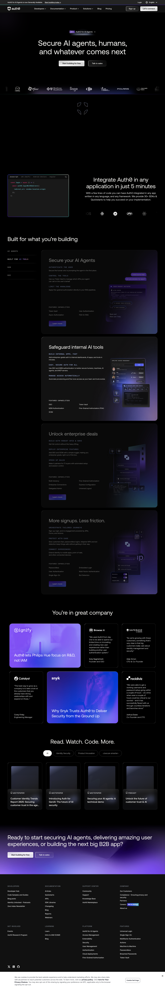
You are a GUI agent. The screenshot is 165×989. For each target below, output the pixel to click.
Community (87, 891)
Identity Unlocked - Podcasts (19, 903)
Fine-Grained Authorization (93, 958)
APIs (47, 899)
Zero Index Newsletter (16, 906)
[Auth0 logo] (14, 8)
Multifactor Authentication (130, 939)
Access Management (91, 935)
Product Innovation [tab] (86, 753)
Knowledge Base (89, 899)
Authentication (88, 950)
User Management (90, 946)
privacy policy (87, 980)
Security (86, 943)
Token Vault (124, 958)
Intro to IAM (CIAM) (52, 935)
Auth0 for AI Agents (90, 931)
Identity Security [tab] (63, 753)
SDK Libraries (50, 903)
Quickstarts (49, 895)
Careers (129, 904)
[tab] (23, 252)
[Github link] (18, 966)
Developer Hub (13, 891)
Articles (48, 891)
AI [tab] (47, 753)
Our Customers (126, 891)
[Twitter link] (9, 966)
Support (86, 895)
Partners (123, 901)
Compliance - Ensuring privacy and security (133, 896)
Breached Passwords (128, 954)
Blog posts (12, 899)
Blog (47, 910)
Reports (48, 914)
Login (140, 2)
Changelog (49, 906)
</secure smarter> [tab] (110, 753)
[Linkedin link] (13, 966)
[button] (132, 8)
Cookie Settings (133, 980)
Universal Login (126, 931)
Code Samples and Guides (18, 895)
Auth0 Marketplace (90, 903)
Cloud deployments (90, 954)
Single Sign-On (126, 935)
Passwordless (125, 950)
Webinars (48, 918)
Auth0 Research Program (17, 935)
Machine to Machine (128, 946)
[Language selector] (151, 2)
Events (10, 931)
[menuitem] (40, 8)
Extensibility (87, 939)
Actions (123, 943)
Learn (47, 931)
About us (123, 908)
